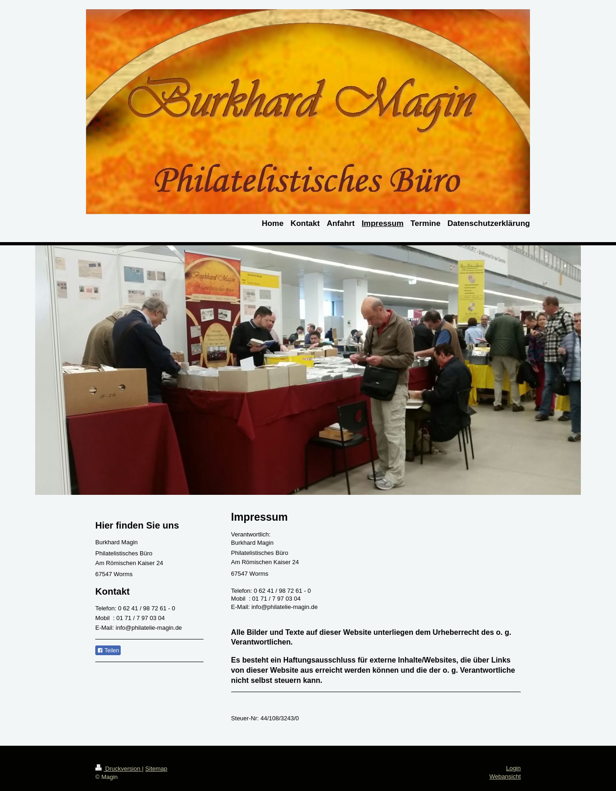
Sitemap (156, 768)
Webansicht (505, 776)
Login (513, 768)
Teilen (108, 650)
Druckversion (118, 768)
